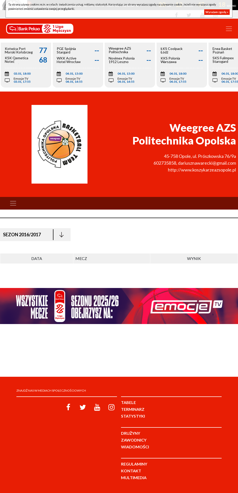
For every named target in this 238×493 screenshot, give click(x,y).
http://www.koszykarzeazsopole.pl (202, 169)
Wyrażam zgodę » (216, 12)
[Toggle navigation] (229, 29)
